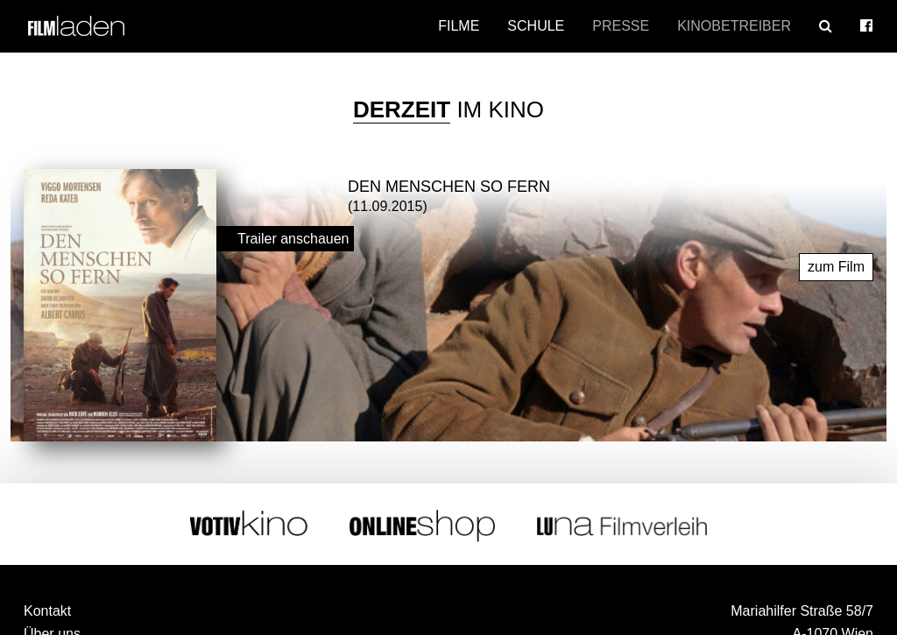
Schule (535, 25)
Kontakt (47, 608)
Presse (620, 25)
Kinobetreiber (734, 25)
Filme (458, 25)
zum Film (836, 264)
